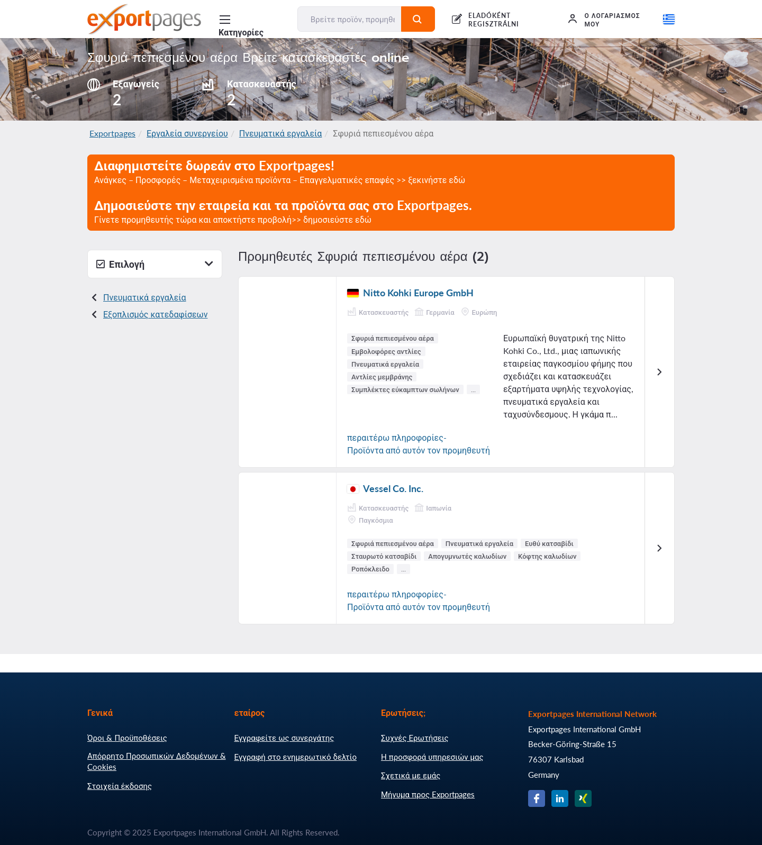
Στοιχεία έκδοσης (119, 786)
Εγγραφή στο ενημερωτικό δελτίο (295, 756)
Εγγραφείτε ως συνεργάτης (284, 737)
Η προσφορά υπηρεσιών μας (432, 756)
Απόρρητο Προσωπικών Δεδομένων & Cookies (156, 761)
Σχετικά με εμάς (410, 775)
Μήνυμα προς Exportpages (428, 794)
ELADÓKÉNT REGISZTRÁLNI (493, 20)
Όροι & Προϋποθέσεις (127, 737)
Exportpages (112, 133)
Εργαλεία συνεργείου (187, 133)
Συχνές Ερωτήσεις (415, 737)
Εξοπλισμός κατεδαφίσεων (155, 314)
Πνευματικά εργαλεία (280, 133)
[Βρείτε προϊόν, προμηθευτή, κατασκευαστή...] (349, 19)
